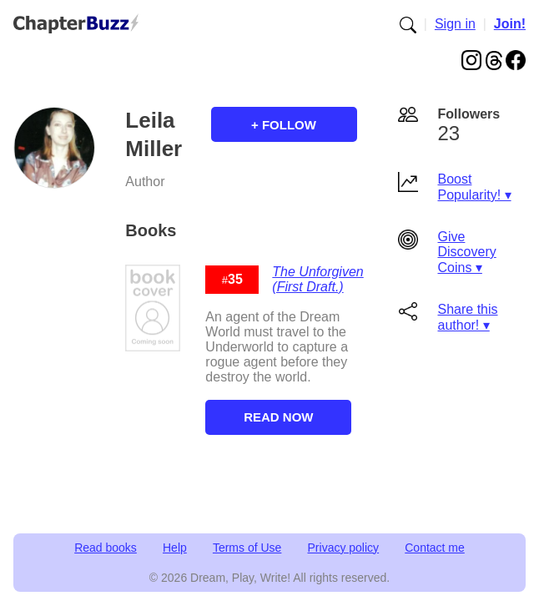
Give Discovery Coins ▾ (467, 252)
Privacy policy (344, 547)
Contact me (435, 547)
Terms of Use (247, 547)
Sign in (455, 24)
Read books (105, 547)
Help (175, 547)
